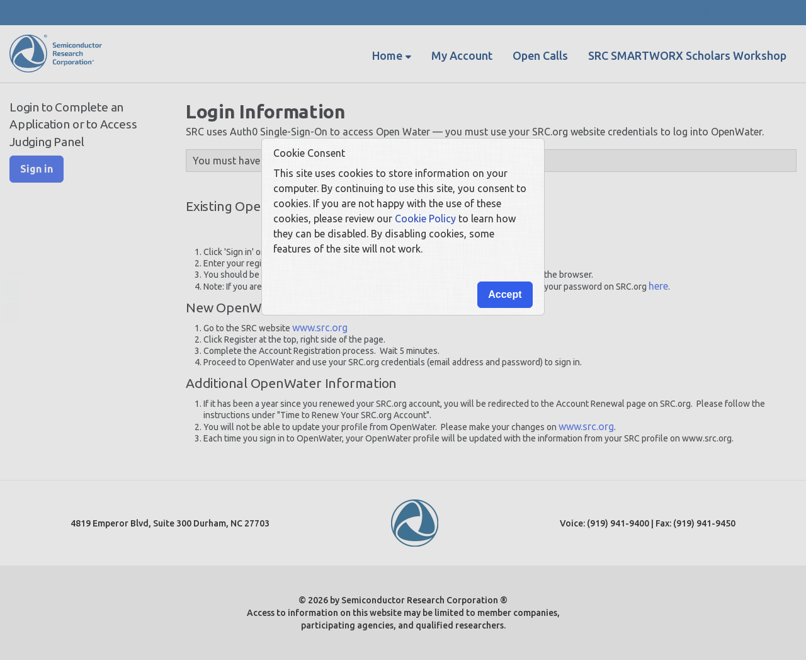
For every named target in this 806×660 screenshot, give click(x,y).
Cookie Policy (425, 218)
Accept (504, 294)
